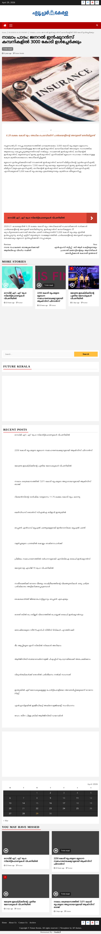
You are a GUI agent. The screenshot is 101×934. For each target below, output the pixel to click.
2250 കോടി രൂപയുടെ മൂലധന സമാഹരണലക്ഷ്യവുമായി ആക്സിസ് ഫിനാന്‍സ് (50, 297)
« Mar (5, 821)
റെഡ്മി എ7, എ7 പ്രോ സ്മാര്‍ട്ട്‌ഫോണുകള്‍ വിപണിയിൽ (15, 296)
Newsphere (64, 928)
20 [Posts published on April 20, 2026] (10, 808)
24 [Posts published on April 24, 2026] (64, 808)
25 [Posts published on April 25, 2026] (77, 808)
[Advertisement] (50, 193)
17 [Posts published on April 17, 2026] (64, 803)
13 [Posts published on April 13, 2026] (10, 803)
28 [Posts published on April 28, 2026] (23, 813)
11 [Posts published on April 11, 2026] (77, 798)
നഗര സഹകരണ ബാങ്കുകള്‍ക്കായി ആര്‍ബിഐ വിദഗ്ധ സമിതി (27, 247)
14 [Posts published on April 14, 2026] (23, 803)
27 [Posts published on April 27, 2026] (10, 813)
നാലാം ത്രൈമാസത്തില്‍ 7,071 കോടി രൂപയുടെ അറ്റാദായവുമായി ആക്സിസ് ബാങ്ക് (74, 905)
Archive (32, 923)
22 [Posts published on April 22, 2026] (37, 808)
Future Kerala (19, 54)
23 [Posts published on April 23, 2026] (50, 808)
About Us (13, 923)
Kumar (20, 303)
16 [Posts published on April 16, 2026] (50, 803)
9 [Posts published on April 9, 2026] (50, 798)
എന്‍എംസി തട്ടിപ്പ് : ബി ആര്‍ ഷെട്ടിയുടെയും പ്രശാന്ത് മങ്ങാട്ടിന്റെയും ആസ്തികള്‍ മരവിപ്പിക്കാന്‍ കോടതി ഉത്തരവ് (73, 249)
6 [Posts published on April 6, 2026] (10, 798)
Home (4, 923)
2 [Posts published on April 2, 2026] (50, 793)
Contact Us (23, 923)
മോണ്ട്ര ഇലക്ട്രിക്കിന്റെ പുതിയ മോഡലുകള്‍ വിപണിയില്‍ (82, 296)
